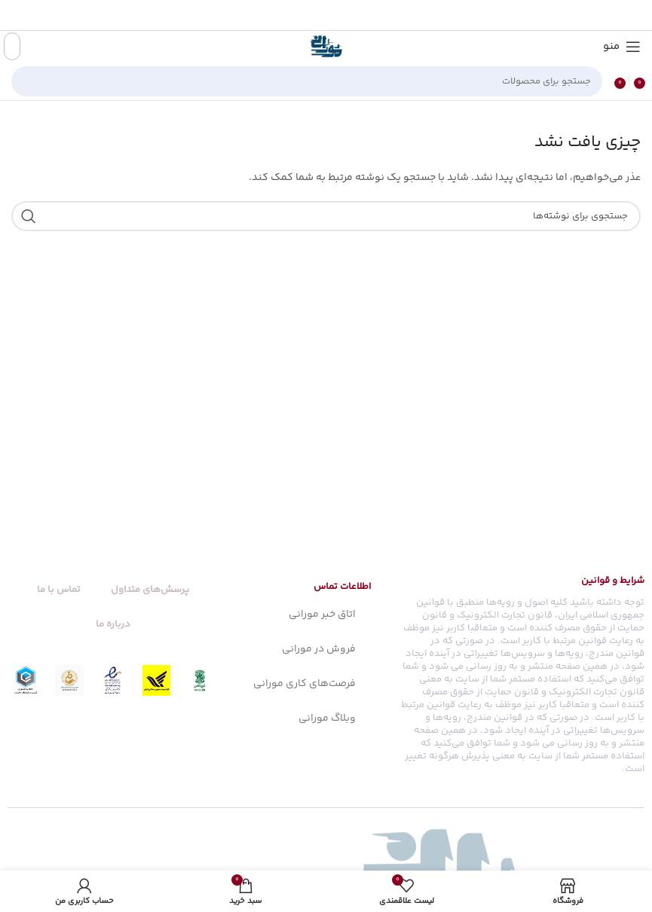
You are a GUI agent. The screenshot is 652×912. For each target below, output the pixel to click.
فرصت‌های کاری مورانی (304, 684)
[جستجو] (306, 81)
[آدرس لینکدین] (308, 15)
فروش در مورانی (319, 649)
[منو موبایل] (621, 47)
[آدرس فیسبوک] (364, 15)
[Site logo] (326, 46)
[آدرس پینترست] (327, 15)
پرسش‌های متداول (150, 589)
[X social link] (347, 15)
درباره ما (113, 624)
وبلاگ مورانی (327, 718)
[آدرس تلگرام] (289, 15)
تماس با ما (59, 589)
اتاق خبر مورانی (322, 614)
